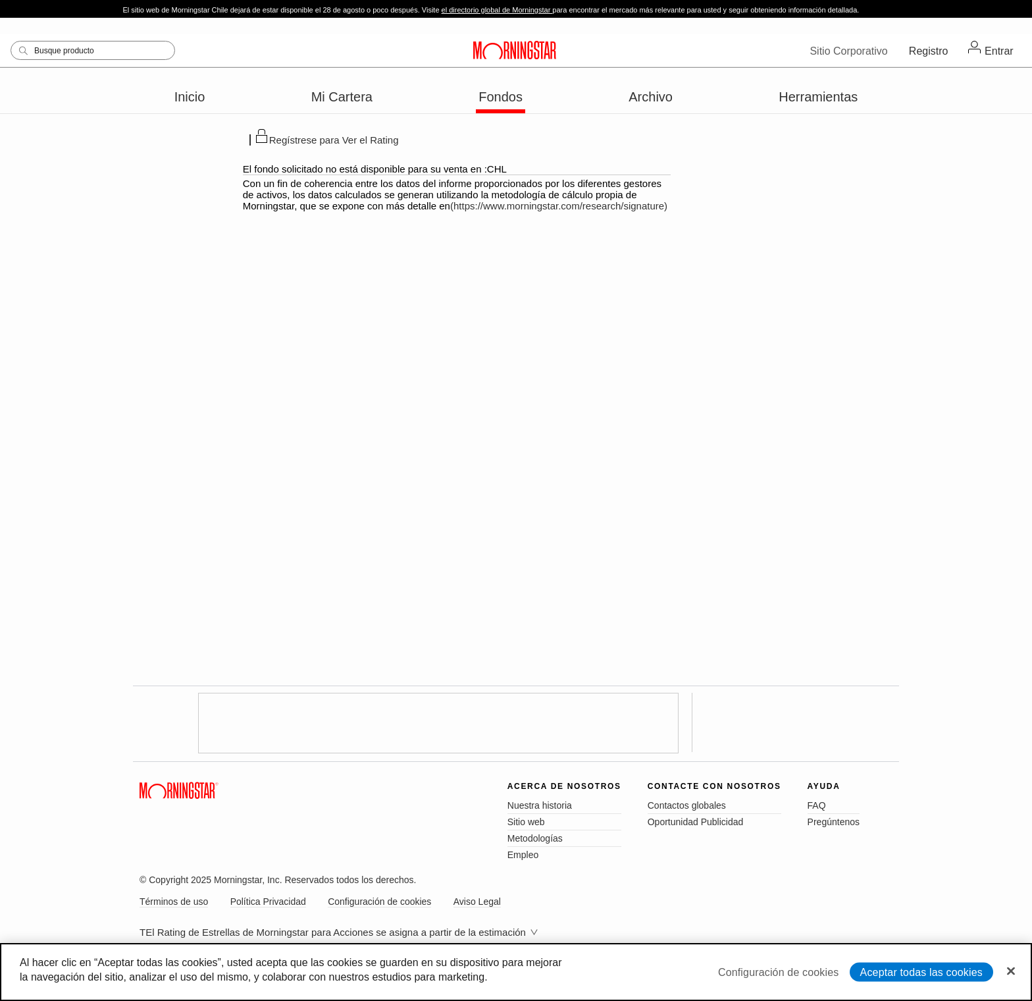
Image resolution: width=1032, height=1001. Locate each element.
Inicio (189, 97)
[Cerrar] (1010, 970)
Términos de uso (174, 901)
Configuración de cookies (379, 901)
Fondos (500, 97)
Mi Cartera (342, 97)
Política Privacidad (268, 901)
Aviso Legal (477, 901)
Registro (928, 51)
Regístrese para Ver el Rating (334, 140)
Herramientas (818, 97)
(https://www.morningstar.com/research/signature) (558, 205)
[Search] (93, 50)
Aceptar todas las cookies (921, 971)
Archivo (651, 97)
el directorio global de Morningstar (497, 10)
